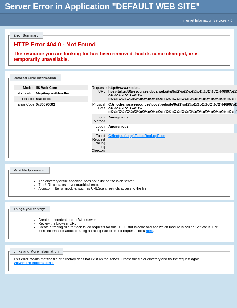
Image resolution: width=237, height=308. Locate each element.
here (149, 231)
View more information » (34, 263)
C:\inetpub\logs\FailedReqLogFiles (136, 136)
